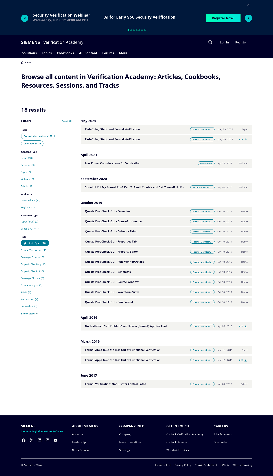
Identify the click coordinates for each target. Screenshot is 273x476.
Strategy (124, 450)
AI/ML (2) (26, 292)
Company (125, 434)
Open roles (220, 442)
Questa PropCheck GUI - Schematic (108, 272)
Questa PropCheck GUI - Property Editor (111, 251)
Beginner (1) (28, 207)
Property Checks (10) (32, 271)
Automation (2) (29, 299)
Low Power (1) (32, 143)
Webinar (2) (27, 179)
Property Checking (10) (33, 264)
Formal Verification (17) (38, 136)
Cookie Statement (206, 465)
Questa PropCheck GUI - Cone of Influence (113, 221)
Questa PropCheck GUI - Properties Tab (111, 241)
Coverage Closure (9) (32, 278)
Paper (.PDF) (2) (29, 221)
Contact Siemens (176, 442)
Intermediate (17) (30, 200)
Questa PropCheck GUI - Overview (107, 211)
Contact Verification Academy (185, 434)
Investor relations (130, 442)
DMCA (225, 465)
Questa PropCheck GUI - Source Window (112, 282)
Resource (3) (28, 165)
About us (77, 434)
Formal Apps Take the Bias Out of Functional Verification (123, 350)
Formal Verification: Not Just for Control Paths (115, 384)
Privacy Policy (182, 465)
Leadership (79, 442)
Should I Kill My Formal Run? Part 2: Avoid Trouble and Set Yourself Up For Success (140, 187)
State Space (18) (38, 243)
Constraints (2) (29, 306)
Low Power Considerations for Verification (112, 163)
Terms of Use (163, 465)
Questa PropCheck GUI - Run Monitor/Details (114, 261)
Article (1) (26, 186)
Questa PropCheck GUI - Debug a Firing (111, 231)
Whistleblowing (242, 465)
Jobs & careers (222, 434)
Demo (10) (27, 158)
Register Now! (223, 18)
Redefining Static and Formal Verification (112, 129)
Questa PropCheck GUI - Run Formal (109, 302)
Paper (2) (26, 172)
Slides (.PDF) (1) (30, 228)
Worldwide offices (177, 450)
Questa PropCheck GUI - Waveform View (112, 292)
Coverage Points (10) (32, 257)
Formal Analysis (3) (31, 285)
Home (26, 62)
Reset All (67, 121)
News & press (80, 450)
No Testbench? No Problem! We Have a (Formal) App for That (126, 326)
